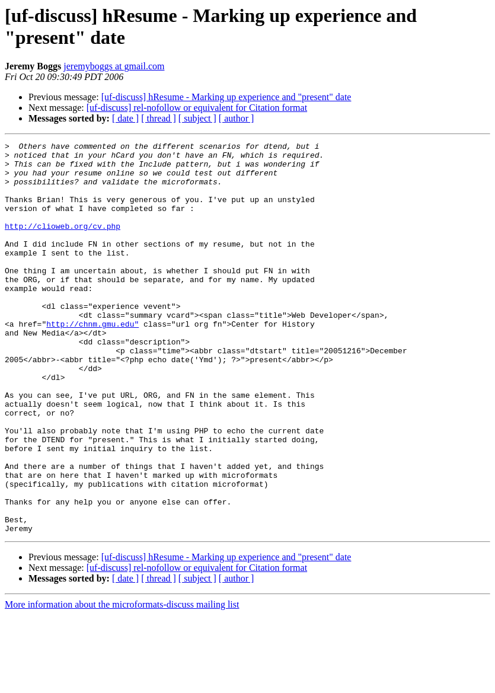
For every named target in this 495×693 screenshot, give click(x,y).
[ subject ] (197, 118)
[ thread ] (158, 118)
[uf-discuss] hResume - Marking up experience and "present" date (226, 97)
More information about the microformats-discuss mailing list (122, 683)
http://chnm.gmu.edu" (92, 361)
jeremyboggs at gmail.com (113, 66)
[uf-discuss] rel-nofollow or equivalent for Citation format (197, 108)
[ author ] (236, 118)
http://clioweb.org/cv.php (62, 243)
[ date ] (125, 118)
